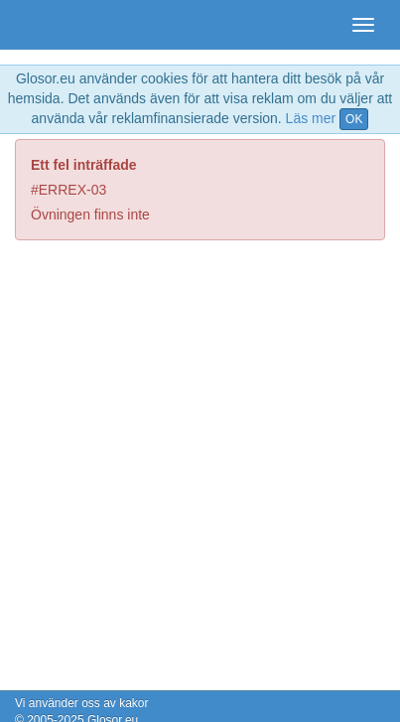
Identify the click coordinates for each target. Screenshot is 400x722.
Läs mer (311, 118)
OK (353, 119)
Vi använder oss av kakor (82, 703)
